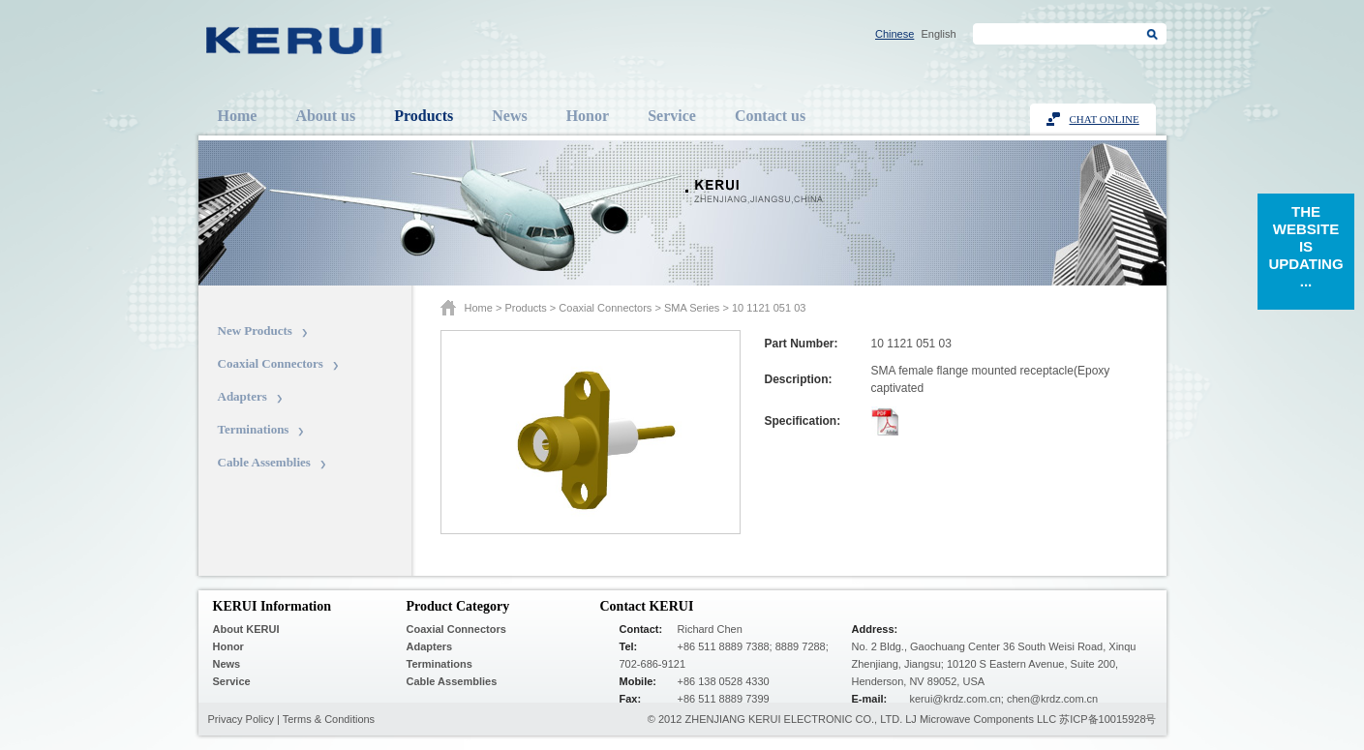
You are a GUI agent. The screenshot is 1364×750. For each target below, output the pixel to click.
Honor (587, 115)
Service (672, 115)
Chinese (894, 34)
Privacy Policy (241, 719)
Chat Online (1104, 119)
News (509, 115)
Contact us (770, 115)
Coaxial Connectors (270, 363)
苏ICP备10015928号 (1107, 719)
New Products (255, 330)
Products (423, 115)
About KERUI (246, 629)
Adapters (242, 396)
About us (325, 115)
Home (238, 115)
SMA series (691, 308)
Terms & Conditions (329, 719)
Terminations (253, 429)
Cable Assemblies (264, 462)
